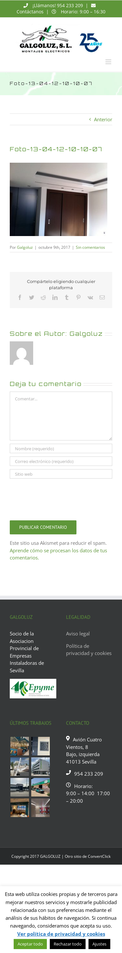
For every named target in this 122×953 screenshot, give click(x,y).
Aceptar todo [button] (30, 944)
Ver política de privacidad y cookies (61, 934)
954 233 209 (70, 5)
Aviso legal (78, 633)
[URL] (61, 474)
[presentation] (59, 498)
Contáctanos (30, 11)
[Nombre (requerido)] (61, 448)
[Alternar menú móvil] (108, 61)
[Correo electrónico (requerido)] (61, 461)
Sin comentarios (90, 247)
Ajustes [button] (99, 944)
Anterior (103, 119)
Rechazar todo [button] (68, 944)
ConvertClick (99, 856)
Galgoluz (25, 247)
